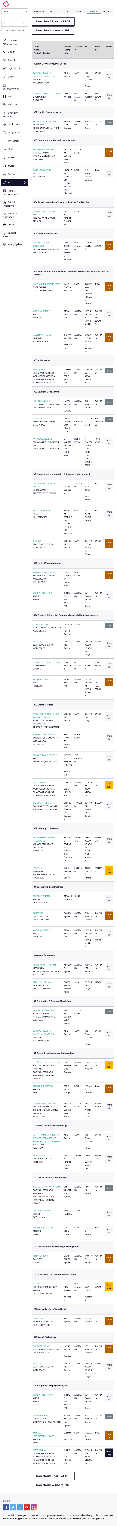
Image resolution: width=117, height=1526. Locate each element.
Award (109, 46)
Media (11, 149)
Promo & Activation (10, 215)
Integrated (14, 132)
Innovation (13, 141)
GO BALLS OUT (40, 1283)
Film (10, 96)
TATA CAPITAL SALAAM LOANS (46, 284)
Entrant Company (67, 49)
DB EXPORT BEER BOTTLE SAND (47, 93)
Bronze (80, 11)
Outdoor (12, 174)
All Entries (107, 11)
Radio (11, 224)
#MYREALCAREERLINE (42, 439)
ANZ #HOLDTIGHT (41, 311)
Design (11, 51)
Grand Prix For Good (11, 114)
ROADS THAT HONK (42, 170)
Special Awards (9, 235)
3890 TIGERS (39, 1155)
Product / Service (42, 53)
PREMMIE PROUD (40, 1255)
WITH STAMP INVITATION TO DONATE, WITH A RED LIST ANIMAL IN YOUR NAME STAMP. (46, 1138)
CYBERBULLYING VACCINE (44, 1103)
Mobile (11, 157)
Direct (11, 76)
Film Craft (13, 104)
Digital (11, 60)
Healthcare (14, 124)
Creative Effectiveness (10, 42)
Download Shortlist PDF (53, 21)
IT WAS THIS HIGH (41, 624)
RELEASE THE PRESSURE (43, 1086)
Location (78, 48)
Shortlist (94, 11)
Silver (66, 11)
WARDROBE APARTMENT (44, 572)
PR (9, 182)
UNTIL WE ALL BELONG (43, 593)
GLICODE (37, 541)
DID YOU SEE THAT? (42, 803)
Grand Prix (38, 11)
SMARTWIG (38, 913)
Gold (52, 11)
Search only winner (15, 30)
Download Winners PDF (52, 30)
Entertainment (11, 88)
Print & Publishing (9, 204)
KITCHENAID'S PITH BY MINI (45, 121)
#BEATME (37, 868)
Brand (36, 49)
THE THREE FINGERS (41, 896)
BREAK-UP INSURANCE (43, 982)
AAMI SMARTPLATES (42, 335)
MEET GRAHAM (39, 369)
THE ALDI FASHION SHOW (44, 211)
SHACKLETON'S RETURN (43, 149)
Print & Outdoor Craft (10, 192)
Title (36, 46)
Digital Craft (14, 68)
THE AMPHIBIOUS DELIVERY (45, 755)
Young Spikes (15, 244)
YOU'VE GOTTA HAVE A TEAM (46, 1062)
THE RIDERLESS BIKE (41, 401)
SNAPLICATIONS (40, 1318)
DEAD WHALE (39, 418)
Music (11, 165)
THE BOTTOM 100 (41, 1415)
